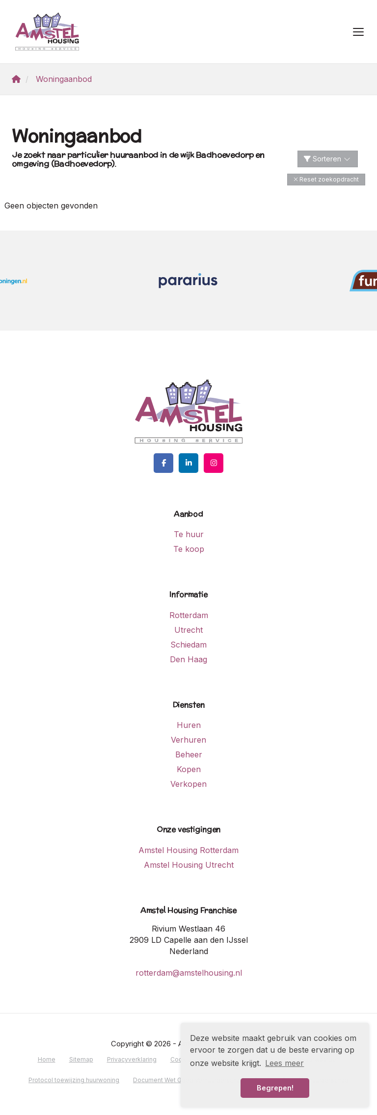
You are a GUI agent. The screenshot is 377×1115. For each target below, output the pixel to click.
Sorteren (328, 159)
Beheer (188, 754)
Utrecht (188, 630)
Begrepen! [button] (275, 1088)
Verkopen (188, 784)
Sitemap (81, 1059)
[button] (326, 179)
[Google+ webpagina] (213, 463)
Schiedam (188, 644)
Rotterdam (188, 615)
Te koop (188, 549)
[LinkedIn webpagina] (188, 463)
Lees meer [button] (284, 1063)
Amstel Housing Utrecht (189, 865)
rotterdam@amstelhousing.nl (188, 973)
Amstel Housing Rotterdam (188, 850)
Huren (189, 725)
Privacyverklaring (132, 1059)
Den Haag (188, 659)
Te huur (189, 534)
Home (46, 1059)
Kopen (189, 769)
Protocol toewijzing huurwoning (73, 1080)
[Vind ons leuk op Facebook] (163, 463)
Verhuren (188, 740)
